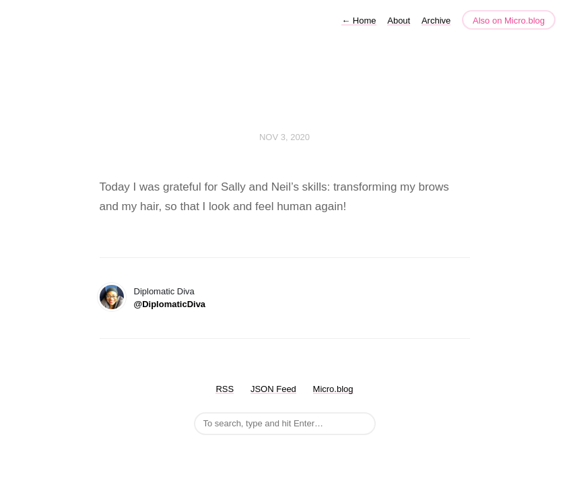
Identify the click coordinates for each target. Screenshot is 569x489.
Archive (436, 20)
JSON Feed (273, 389)
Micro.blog (333, 389)
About (398, 20)
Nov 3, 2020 (284, 137)
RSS (224, 389)
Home (358, 20)
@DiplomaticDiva (170, 304)
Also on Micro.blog (509, 20)
